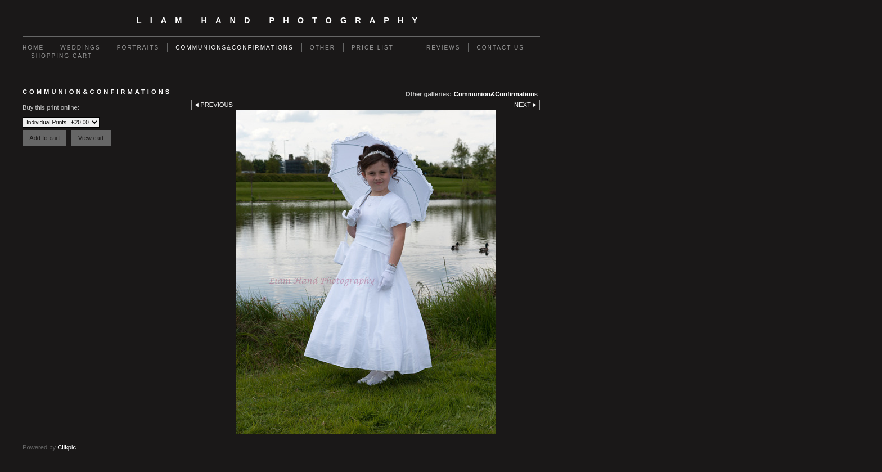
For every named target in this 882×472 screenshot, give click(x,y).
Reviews (443, 47)
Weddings (80, 47)
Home (33, 47)
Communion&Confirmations (496, 94)
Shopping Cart (61, 56)
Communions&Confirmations (235, 47)
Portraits (138, 47)
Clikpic (66, 447)
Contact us (500, 47)
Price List (373, 47)
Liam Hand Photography (281, 20)
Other (322, 47)
